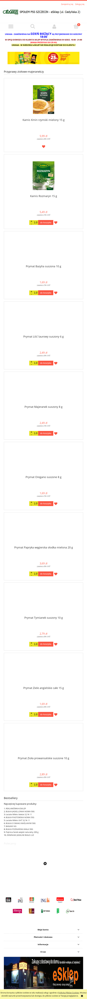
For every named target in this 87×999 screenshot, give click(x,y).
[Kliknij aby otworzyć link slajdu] (43, 58)
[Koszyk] (76, 26)
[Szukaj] (33, 26)
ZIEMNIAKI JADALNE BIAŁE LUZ (20, 835)
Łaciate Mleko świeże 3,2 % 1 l (19, 814)
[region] (43, 58)
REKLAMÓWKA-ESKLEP (16, 808)
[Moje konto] (54, 26)
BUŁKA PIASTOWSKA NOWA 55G (20, 817)
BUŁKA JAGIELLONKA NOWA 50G (20, 811)
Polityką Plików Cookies (68, 992)
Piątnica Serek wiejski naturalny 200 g (22, 832)
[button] (11, 26)
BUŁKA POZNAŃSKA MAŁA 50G (19, 829)
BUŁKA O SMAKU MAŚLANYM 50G (20, 823)
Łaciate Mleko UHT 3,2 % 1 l (18, 820)
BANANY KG (11, 826)
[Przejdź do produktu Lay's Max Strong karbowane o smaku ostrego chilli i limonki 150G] (43, 877)
